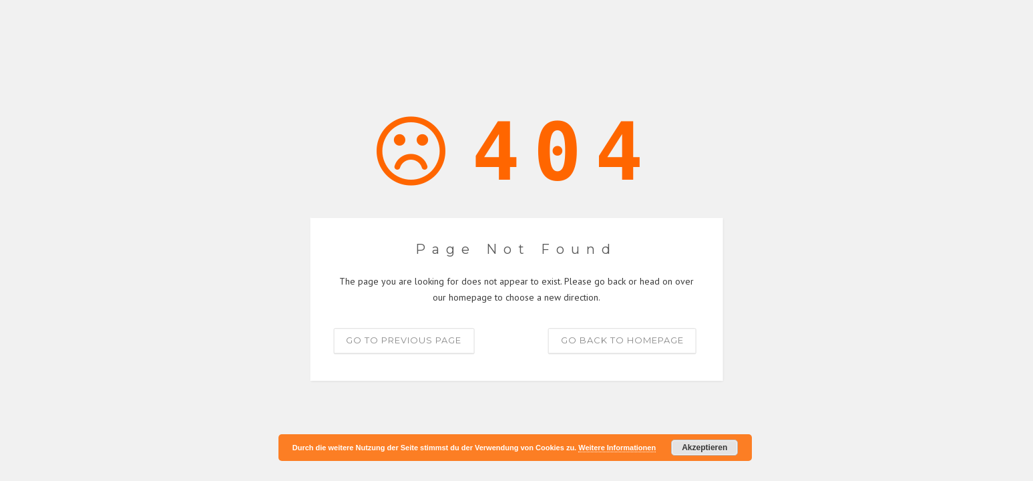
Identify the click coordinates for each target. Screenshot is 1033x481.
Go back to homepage (622, 340)
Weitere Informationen (617, 448)
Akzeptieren (704, 447)
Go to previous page (403, 340)
